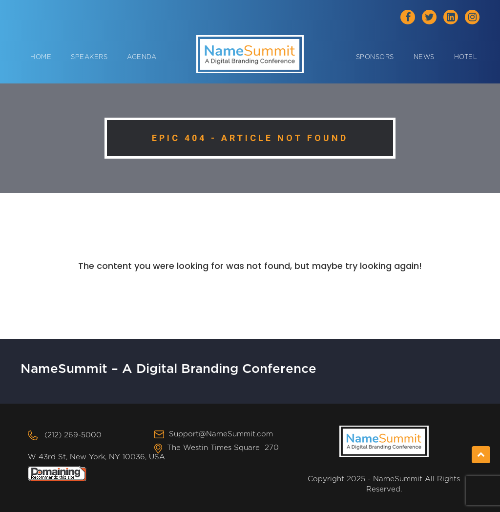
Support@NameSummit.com (221, 434)
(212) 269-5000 (73, 435)
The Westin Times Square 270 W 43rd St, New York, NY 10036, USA (153, 452)
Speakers (89, 57)
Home (40, 57)
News (424, 57)
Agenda (141, 57)
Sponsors (375, 57)
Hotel (466, 57)
